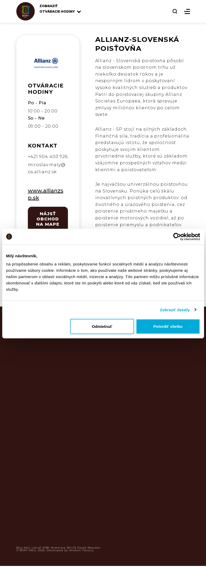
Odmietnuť (102, 326)
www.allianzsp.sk (45, 194)
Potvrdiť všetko (168, 326)
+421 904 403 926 (48, 156)
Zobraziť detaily (175, 309)
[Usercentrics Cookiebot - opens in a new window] (177, 236)
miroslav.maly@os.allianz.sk (47, 168)
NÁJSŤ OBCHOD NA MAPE (47, 219)
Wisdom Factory (81, 550)
